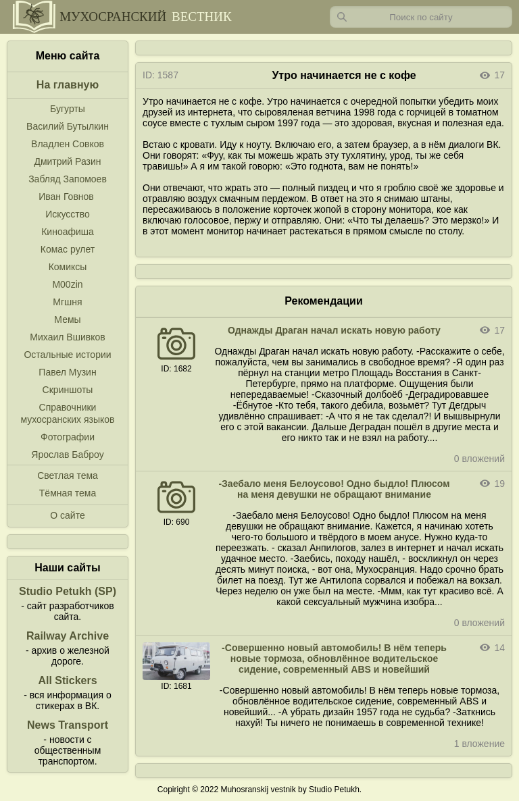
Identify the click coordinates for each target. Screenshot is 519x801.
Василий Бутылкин (67, 126)
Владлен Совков (67, 143)
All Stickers (67, 680)
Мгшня (67, 301)
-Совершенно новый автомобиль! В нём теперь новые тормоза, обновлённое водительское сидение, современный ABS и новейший (334, 658)
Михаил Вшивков (67, 337)
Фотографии (68, 437)
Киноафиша (67, 231)
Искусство (67, 214)
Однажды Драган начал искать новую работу (334, 330)
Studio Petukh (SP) (67, 591)
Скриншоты (68, 389)
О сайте (67, 515)
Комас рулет (68, 249)
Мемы (67, 319)
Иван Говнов (66, 196)
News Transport (67, 725)
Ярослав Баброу (67, 454)
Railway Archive (67, 636)
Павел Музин (67, 372)
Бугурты (67, 108)
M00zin (67, 284)
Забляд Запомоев (67, 179)
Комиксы (68, 266)
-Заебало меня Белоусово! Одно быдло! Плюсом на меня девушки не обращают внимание (333, 489)
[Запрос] (421, 17)
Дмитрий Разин (67, 161)
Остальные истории (67, 354)
